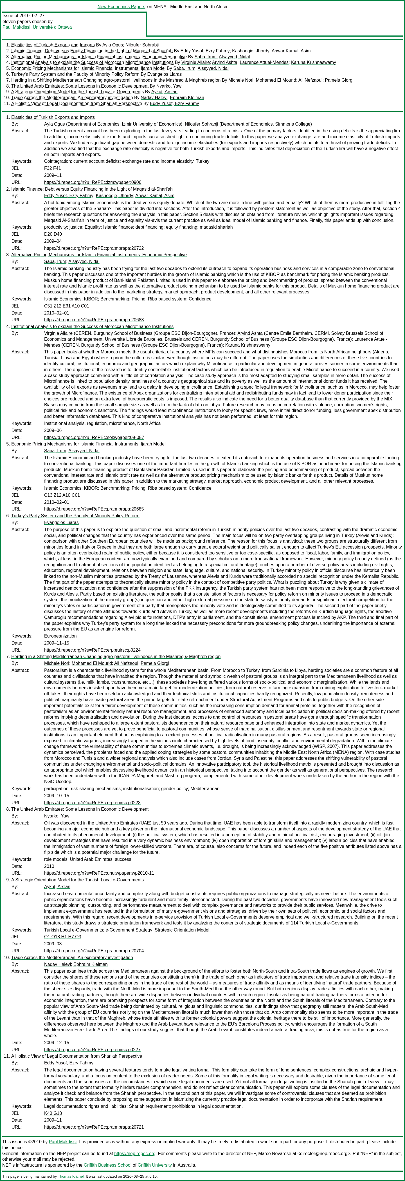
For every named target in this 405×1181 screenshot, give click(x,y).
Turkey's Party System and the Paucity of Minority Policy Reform (75, 74)
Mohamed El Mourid (276, 80)
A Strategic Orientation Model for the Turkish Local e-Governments (77, 91)
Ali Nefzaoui (310, 80)
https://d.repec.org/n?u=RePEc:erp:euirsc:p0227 (92, 1049)
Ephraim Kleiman (187, 97)
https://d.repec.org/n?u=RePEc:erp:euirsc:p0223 (92, 802)
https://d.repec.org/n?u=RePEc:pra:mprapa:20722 (94, 248)
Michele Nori (240, 80)
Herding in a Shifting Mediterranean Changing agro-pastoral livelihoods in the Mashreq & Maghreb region (115, 80)
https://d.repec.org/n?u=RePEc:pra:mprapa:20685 (94, 509)
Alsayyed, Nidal (234, 56)
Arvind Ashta (224, 62)
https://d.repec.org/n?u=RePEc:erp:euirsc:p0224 (92, 650)
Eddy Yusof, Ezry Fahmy (205, 50)
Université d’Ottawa (52, 27)
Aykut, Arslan (164, 91)
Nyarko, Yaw (168, 86)
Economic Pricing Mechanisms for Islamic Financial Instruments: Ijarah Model (88, 68)
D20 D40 (53, 234)
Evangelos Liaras (164, 74)
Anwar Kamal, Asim (291, 50)
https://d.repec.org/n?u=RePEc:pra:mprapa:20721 (94, 1127)
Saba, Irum (206, 56)
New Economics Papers (121, 6)
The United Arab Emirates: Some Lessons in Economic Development (79, 86)
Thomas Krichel (71, 1176)
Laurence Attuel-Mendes (264, 62)
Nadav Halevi (154, 97)
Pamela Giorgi (339, 80)
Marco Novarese (274, 1153)
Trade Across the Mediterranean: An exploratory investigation (72, 97)
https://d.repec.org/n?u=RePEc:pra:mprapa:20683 (94, 319)
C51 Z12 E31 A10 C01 (66, 306)
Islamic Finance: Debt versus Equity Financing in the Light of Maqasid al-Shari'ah (92, 50)
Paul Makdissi (16, 27)
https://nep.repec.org (135, 1153)
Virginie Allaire (195, 62)
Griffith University (155, 1165)
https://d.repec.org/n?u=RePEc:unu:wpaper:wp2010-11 (99, 873)
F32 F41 (52, 168)
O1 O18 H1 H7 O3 (62, 936)
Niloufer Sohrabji (142, 45)
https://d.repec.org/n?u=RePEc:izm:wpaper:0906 (92, 182)
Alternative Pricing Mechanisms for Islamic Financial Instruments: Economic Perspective (99, 56)
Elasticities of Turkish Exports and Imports (53, 45)
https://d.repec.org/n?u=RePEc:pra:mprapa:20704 (94, 950)
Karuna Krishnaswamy (313, 62)
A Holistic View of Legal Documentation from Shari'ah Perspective (76, 103)
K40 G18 (53, 1113)
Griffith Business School (108, 1165)
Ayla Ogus (112, 45)
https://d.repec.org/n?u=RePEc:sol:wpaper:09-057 (94, 437)
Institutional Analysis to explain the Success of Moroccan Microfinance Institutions (92, 62)
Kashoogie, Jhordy (250, 50)
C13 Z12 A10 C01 (62, 495)
